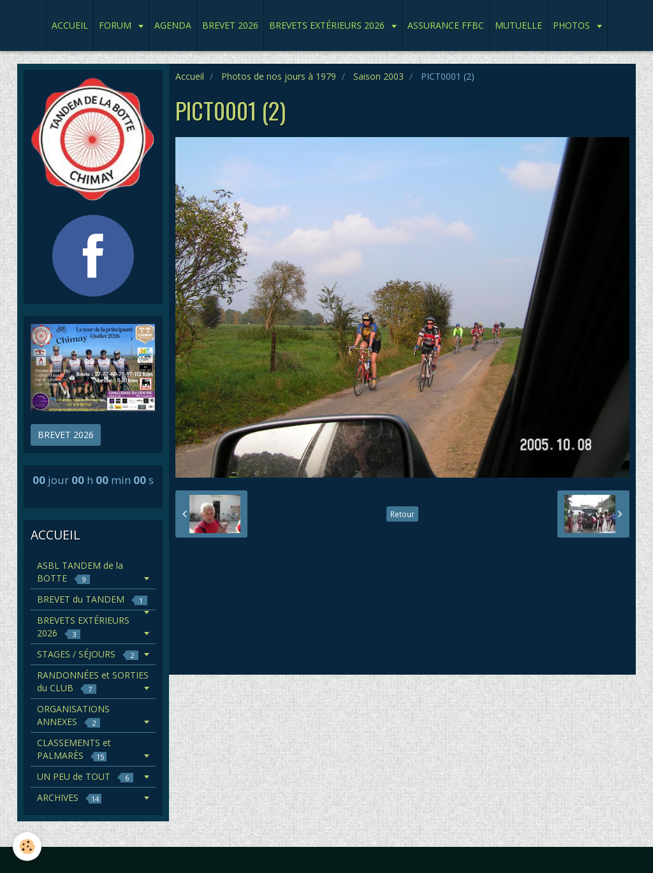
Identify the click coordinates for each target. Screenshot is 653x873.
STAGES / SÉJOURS (87, 654)
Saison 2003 (378, 76)
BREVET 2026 (230, 25)
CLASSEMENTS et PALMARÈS (74, 749)
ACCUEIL (70, 25)
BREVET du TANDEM (92, 599)
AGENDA (172, 25)
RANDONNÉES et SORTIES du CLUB (93, 681)
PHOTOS (572, 25)
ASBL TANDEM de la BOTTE (80, 571)
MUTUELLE (518, 25)
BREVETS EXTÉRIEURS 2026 (328, 25)
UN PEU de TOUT (85, 776)
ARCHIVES (69, 797)
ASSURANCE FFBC (445, 25)
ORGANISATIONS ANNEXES (73, 715)
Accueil (189, 76)
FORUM (116, 25)
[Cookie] (27, 846)
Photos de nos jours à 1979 (278, 76)
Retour (402, 514)
